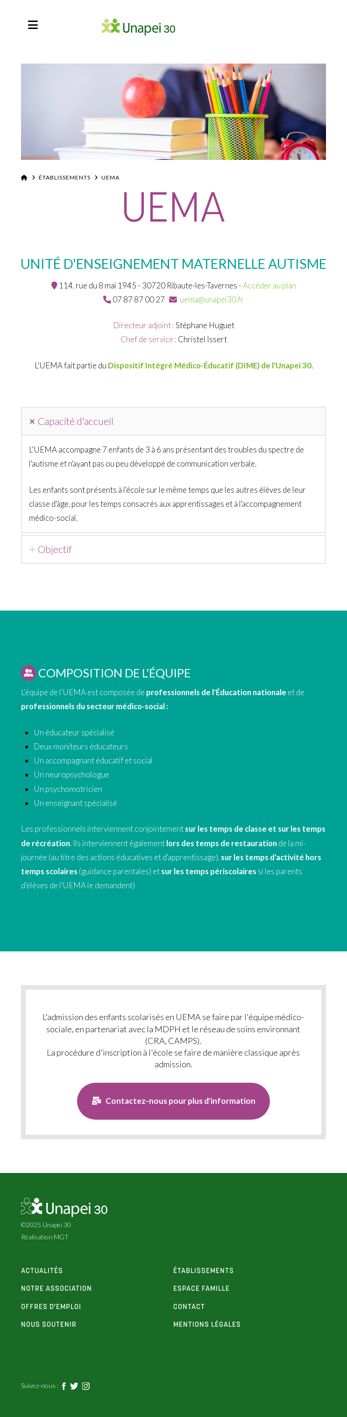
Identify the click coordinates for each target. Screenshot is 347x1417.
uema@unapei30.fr (212, 299)
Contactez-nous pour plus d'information (173, 1101)
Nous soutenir (49, 1325)
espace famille (201, 1289)
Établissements (65, 177)
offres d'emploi (51, 1307)
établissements (203, 1271)
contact (189, 1307)
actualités (42, 1271)
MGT (61, 1237)
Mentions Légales (207, 1325)
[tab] (174, 421)
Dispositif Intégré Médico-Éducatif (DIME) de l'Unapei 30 (210, 365)
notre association (56, 1289)
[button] (33, 25)
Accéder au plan (269, 285)
